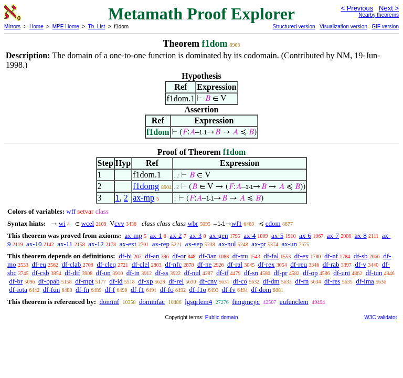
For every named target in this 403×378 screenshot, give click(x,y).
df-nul (192, 273)
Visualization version (343, 26)
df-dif (72, 273)
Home (36, 26)
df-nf (331, 256)
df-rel (176, 281)
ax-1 (156, 235)
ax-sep (194, 244)
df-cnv (208, 281)
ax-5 (277, 235)
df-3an (208, 256)
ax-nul (227, 244)
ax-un (290, 244)
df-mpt (84, 281)
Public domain (221, 317)
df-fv (229, 289)
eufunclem (294, 302)
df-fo (167, 289)
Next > (389, 8)
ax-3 (195, 235)
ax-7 (333, 235)
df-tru (240, 256)
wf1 (236, 223)
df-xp (145, 281)
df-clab (71, 264)
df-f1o (197, 289)
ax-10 (34, 244)
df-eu (38, 264)
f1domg (146, 186)
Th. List (96, 26)
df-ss (161, 273)
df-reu (298, 264)
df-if (222, 273)
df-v (360, 264)
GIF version (385, 26)
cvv (119, 223)
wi (62, 223)
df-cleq (106, 264)
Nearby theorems (378, 15)
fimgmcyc (246, 302)
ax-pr (258, 244)
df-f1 (137, 289)
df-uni (341, 273)
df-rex (266, 264)
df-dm (271, 281)
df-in (133, 273)
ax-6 (305, 235)
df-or (179, 256)
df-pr (281, 273)
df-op (310, 273)
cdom (273, 223)
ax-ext (127, 244)
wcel (87, 223)
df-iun (374, 273)
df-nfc (173, 264)
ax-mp (143, 197)
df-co (240, 281)
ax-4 (249, 235)
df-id (115, 281)
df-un (103, 273)
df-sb (361, 256)
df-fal (271, 256)
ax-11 (64, 244)
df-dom (261, 289)
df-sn (251, 273)
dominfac (152, 302)
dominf (109, 302)
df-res (332, 281)
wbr (192, 223)
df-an (152, 256)
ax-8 (361, 235)
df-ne (204, 264)
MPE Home (65, 26)
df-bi (125, 256)
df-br (16, 281)
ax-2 (175, 235)
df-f (110, 289)
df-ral (234, 264)
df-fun (51, 289)
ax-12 (96, 244)
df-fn (82, 289)
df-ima (365, 281)
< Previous (357, 8)
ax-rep (160, 244)
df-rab (331, 264)
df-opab (48, 281)
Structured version (293, 26)
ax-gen (218, 235)
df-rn (302, 281)
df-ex (301, 256)
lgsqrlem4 (198, 302)
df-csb (40, 273)
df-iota (18, 289)
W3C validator (380, 317)
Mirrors (12, 26)
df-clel (141, 264)
